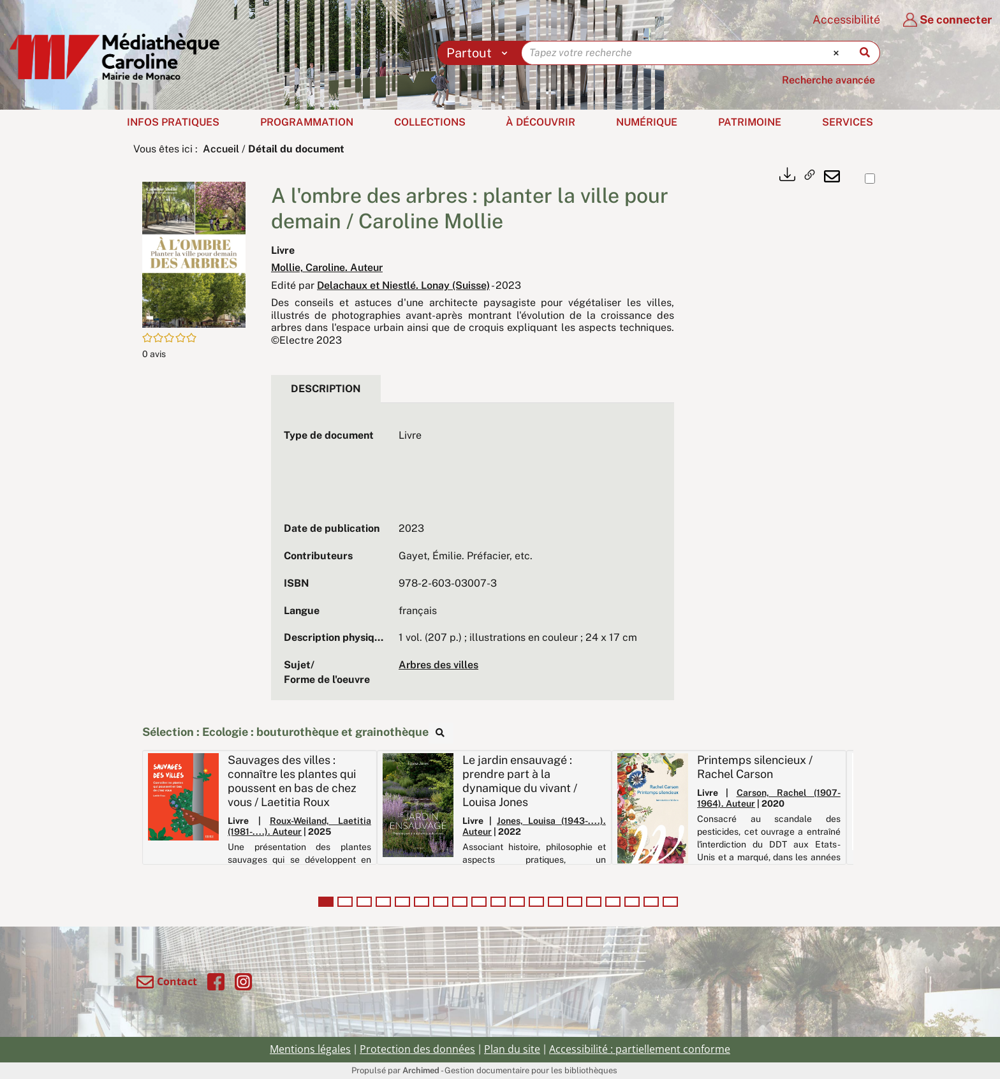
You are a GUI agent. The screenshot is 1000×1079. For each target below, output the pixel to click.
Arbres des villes (438, 665)
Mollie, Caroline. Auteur (327, 267)
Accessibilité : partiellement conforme (639, 1049)
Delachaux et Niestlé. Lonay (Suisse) (403, 285)
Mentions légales (310, 1049)
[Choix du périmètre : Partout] (480, 53)
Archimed (420, 1070)
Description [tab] (326, 389)
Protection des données (417, 1049)
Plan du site (512, 1049)
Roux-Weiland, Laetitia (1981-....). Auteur (299, 826)
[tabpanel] (472, 558)
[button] (194, 253)
